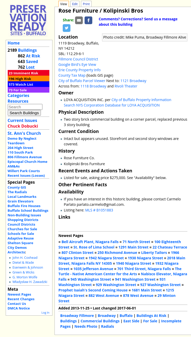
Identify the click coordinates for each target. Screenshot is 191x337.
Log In (45, 312)
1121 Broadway (134, 80)
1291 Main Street (134, 247)
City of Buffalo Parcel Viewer (81, 80)
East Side (131, 320)
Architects (16, 252)
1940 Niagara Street (133, 263)
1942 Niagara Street (106, 257)
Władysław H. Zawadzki (29, 282)
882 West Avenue (104, 295)
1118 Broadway (93, 86)
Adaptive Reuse (21, 238)
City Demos (17, 247)
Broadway (107, 315)
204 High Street (20, 147)
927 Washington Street (160, 284)
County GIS (17, 187)
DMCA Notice (19, 308)
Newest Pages (19, 294)
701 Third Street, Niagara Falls (144, 268)
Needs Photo (86, 326)
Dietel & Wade (23, 262)
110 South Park (20, 152)
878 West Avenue (138, 295)
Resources (18, 101)
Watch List (24, 84)
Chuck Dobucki (23, 126)
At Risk (33, 56)
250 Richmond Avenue (117, 252)
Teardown (16, 143)
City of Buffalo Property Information (141, 99)
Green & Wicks (23, 272)
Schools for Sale (21, 233)
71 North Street (136, 241)
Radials (107, 326)
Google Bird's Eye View (77, 64)
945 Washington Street (91, 279)
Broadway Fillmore (77, 315)
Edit (75, 4)
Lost (30, 67)
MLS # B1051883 (99, 210)
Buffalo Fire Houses (24, 205)
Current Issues (22, 120)
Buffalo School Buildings (28, 210)
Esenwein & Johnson (27, 267)
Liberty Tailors (154, 252)
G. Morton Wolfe (24, 277)
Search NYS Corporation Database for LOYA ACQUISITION (112, 105)
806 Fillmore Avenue (25, 157)
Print (86, 4)
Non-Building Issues (24, 215)
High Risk (23, 78)
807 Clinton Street (77, 252)
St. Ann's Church (24, 133)
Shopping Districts (23, 219)
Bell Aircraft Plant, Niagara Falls (90, 241)
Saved (32, 61)
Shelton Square (20, 243)
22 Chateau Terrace (169, 247)
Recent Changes (21, 299)
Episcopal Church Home (28, 161)
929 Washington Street (116, 284)
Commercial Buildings (100, 320)
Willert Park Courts (24, 170)
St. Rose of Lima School (94, 247)
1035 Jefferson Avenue (93, 268)
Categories (18, 95)
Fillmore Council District (78, 59)
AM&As (14, 166)
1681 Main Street (147, 290)
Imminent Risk (25, 73)
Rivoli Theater (126, 86)
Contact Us (17, 303)
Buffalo (126, 315)
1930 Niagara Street (145, 257)
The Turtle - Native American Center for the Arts (119, 271)
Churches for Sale (22, 229)
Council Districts (21, 224)
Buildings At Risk (151, 315)
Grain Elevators (21, 201)
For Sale (20, 90)
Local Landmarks (22, 196)
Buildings (27, 50)
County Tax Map (71, 75)
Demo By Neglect (22, 138)
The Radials (17, 192)
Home (14, 43)
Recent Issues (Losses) (26, 175)
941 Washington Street (135, 279)
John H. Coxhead (24, 257)
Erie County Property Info (79, 69)
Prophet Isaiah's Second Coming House (93, 290)
